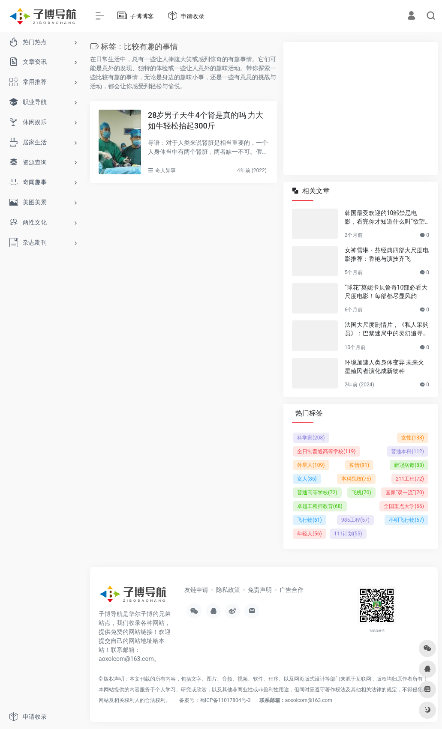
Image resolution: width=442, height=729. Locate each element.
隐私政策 (228, 589)
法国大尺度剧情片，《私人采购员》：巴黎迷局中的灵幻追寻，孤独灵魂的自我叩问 (387, 329)
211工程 (410, 479)
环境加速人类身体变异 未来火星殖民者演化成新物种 (384, 366)
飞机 (361, 493)
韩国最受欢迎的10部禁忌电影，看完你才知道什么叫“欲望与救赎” (385, 217)
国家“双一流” (404, 493)
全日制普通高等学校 (326, 451)
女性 (412, 438)
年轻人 (309, 534)
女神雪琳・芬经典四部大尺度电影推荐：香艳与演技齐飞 (387, 254)
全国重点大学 (404, 506)
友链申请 (196, 589)
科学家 (311, 438)
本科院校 (356, 479)
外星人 (311, 465)
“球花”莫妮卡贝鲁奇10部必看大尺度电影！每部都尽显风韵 (386, 291)
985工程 (355, 520)
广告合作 (292, 589)
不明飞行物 (406, 520)
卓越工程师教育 (320, 506)
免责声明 (260, 589)
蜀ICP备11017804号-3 (225, 700)
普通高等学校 (317, 493)
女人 (307, 479)
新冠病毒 (409, 465)
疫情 (359, 465)
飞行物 (309, 520)
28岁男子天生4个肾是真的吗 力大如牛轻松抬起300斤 (205, 121)
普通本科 (407, 451)
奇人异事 (165, 170)
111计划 (348, 534)
